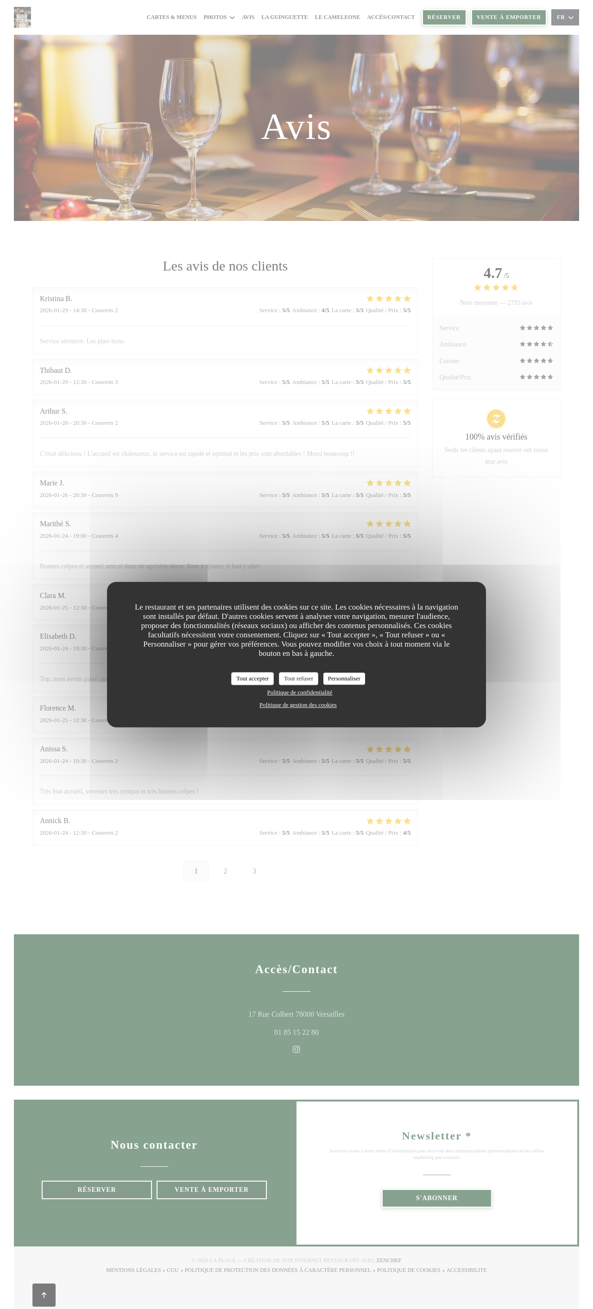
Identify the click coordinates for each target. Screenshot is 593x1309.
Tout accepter (252, 678)
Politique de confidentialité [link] (300, 692)
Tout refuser (298, 678)
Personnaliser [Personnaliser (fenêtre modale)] (344, 678)
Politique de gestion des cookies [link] (298, 704)
